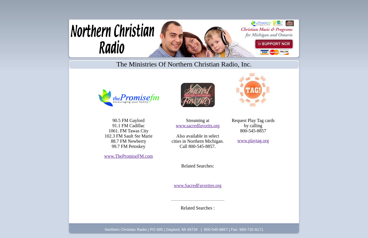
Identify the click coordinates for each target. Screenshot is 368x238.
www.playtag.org (253, 140)
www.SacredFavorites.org (198, 185)
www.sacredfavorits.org (197, 125)
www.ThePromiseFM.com (128, 156)
